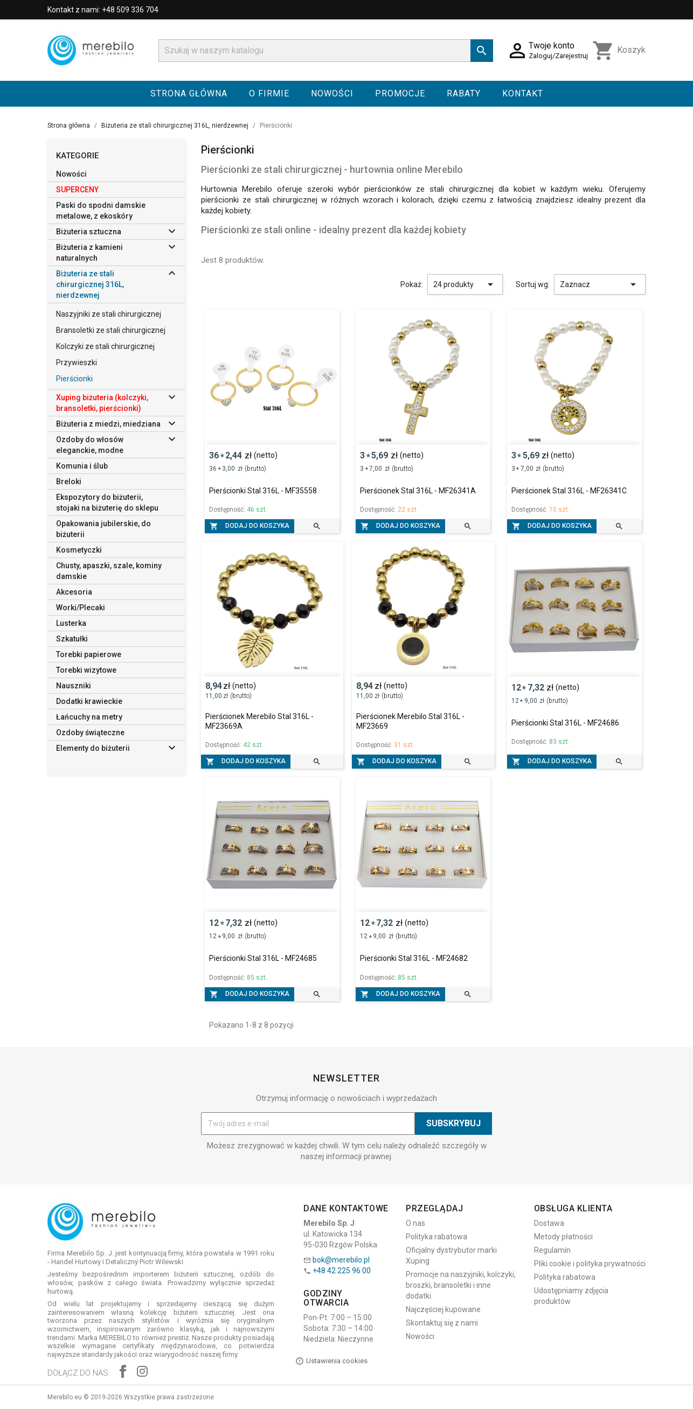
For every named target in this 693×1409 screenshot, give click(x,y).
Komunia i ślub (82, 466)
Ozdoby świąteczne (90, 732)
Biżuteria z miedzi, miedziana (108, 424)
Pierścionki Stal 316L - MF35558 (263, 490)
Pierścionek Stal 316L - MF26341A (418, 490)
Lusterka (71, 623)
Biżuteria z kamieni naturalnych (89, 252)
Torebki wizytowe (86, 670)
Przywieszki (76, 362)
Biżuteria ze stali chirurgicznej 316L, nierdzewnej (90, 284)
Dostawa (549, 1223)
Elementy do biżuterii (93, 748)
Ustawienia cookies (331, 1361)
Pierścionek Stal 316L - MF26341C (569, 490)
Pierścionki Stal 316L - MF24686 (565, 723)
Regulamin (552, 1250)
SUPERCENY (77, 189)
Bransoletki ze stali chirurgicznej (110, 330)
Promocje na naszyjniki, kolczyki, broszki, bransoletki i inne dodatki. (461, 1285)
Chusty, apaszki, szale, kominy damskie (109, 571)
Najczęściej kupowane (443, 1309)
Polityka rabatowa (436, 1236)
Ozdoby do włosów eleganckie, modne (89, 445)
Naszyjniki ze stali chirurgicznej (108, 314)
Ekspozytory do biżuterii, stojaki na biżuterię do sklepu (107, 502)
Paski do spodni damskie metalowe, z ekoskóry (100, 210)
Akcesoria (74, 592)
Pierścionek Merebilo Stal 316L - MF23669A (259, 721)
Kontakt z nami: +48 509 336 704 (102, 9)
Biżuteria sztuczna (88, 231)
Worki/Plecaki (80, 607)
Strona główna (188, 93)
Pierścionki (74, 378)
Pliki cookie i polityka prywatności (590, 1263)
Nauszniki (73, 685)
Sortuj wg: (533, 284)
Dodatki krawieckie (89, 701)
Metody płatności (563, 1236)
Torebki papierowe (88, 654)
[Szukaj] (325, 50)
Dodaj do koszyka (249, 526)
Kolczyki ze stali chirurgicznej (105, 346)
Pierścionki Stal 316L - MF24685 (263, 958)
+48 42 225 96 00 (342, 1270)
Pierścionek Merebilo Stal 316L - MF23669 (410, 721)
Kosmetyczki (79, 550)
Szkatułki (72, 638)
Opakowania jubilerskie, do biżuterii (103, 529)
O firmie (269, 93)
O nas (415, 1223)
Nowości (332, 93)
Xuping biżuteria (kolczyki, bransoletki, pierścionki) (102, 403)
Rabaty (464, 93)
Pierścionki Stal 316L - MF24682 (414, 958)
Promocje (400, 93)
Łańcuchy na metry (89, 717)
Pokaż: (411, 284)
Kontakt (522, 93)
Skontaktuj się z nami (442, 1323)
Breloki (68, 481)
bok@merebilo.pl (341, 1259)
